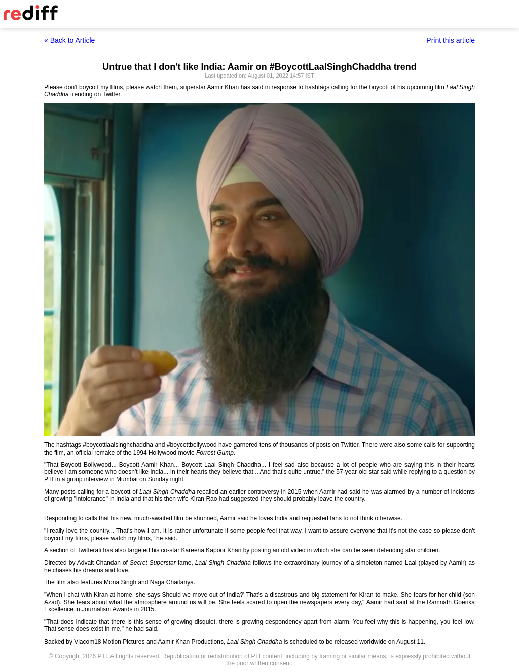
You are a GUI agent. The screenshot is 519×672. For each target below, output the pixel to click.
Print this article (450, 40)
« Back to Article (69, 40)
